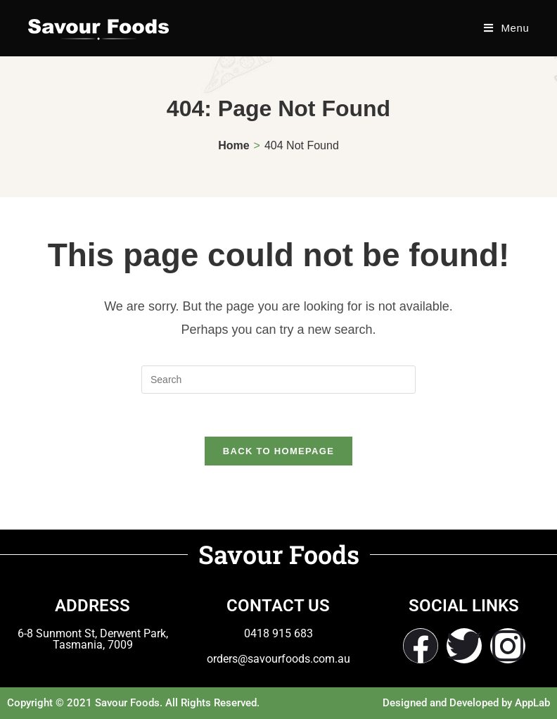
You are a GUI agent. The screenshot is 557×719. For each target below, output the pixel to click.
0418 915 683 (278, 633)
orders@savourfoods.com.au (278, 658)
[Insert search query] (278, 379)
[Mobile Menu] (506, 28)
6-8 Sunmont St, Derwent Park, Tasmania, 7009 (93, 639)
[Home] (233, 145)
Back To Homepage (278, 451)
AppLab (532, 702)
